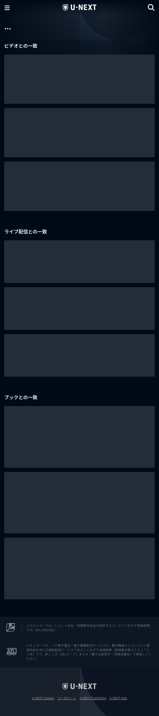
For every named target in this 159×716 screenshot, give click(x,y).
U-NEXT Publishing (93, 698)
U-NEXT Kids (118, 698)
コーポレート (66, 698)
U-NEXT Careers (43, 698)
